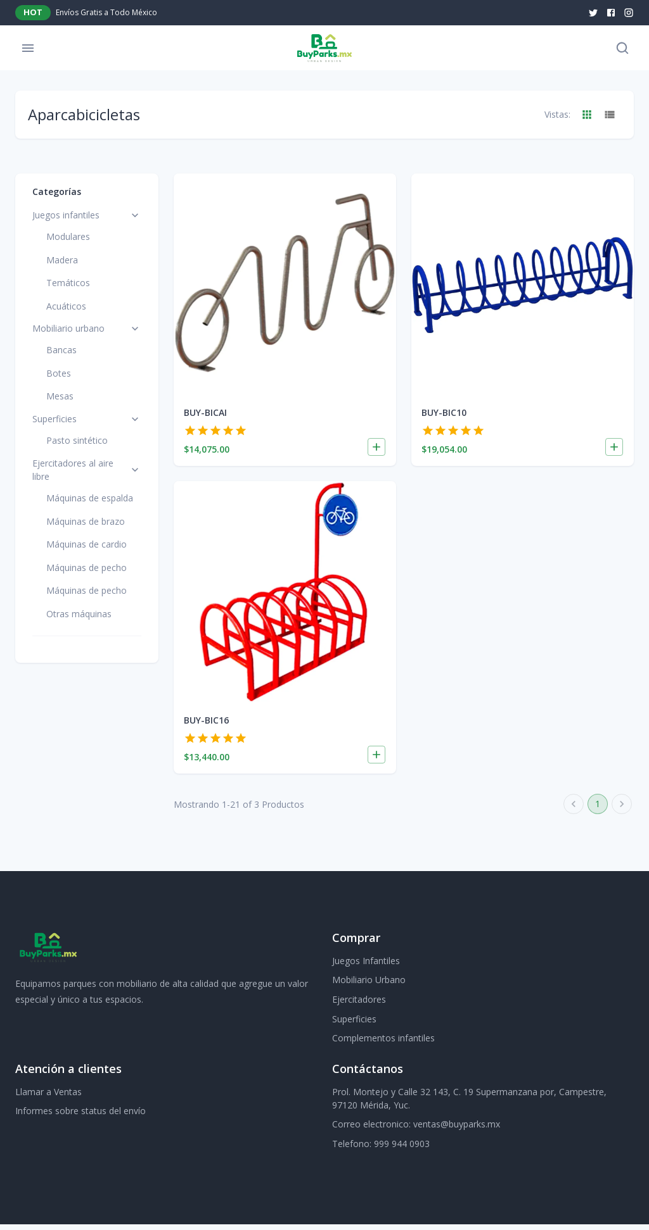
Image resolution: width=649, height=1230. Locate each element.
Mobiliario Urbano (369, 985)
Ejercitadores (359, 1005)
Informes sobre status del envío (80, 1116)
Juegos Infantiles (366, 966)
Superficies (354, 1025)
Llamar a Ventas (48, 1097)
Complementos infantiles (383, 1044)
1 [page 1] (597, 809)
